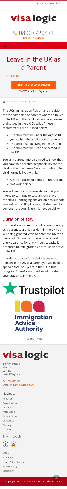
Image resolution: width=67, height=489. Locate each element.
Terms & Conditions (13, 462)
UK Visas (13, 101)
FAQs (59, 3)
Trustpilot (12, 76)
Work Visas (9, 411)
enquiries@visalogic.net (22, 384)
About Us (41, 3)
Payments (8, 457)
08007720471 (36, 33)
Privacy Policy (10, 466)
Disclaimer (8, 470)
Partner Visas (10, 416)
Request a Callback (33, 37)
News (51, 3)
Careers (7, 429)
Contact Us (8, 420)
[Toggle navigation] (5, 45)
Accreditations (10, 403)
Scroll (56, 478)
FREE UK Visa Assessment (33, 85)
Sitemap (7, 425)
